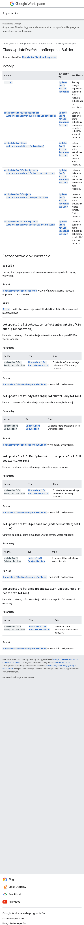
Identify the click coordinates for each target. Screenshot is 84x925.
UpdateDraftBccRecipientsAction (38, 364)
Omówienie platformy (13, 918)
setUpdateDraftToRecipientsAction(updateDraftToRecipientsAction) (29, 223)
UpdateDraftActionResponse (39, 57)
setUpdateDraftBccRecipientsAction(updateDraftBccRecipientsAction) (30, 114)
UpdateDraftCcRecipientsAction (38, 492)
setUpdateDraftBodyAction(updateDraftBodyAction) (24, 145)
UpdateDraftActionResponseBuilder (64, 119)
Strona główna (9, 43)
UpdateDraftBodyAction (33, 427)
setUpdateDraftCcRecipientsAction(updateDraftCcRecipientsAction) (29, 172)
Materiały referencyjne (65, 43)
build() (8, 82)
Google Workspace (28, 43)
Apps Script (10, 13)
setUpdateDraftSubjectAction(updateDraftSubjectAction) (26, 196)
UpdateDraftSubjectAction (36, 560)
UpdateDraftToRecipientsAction (39, 628)
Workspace (30, 4)
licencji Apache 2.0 (62, 662)
